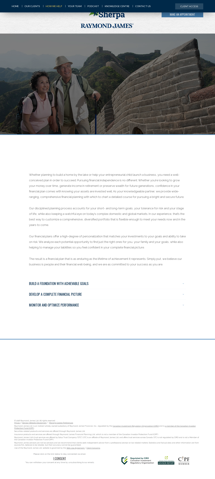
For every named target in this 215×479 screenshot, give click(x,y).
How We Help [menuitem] (52, 6)
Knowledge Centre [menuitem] (116, 6)
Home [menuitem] (15, 6)
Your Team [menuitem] (73, 6)
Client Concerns (93, 448)
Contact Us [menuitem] (142, 6)
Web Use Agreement (76, 448)
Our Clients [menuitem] (31, 6)
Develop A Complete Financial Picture (106, 294)
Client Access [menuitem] (189, 6)
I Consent (59, 458)
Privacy (17, 423)
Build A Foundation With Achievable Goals (106, 283)
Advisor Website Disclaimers (34, 423)
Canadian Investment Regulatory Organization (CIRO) (136, 426)
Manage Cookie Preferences (61, 423)
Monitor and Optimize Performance (106, 304)
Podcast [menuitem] (92, 6)
